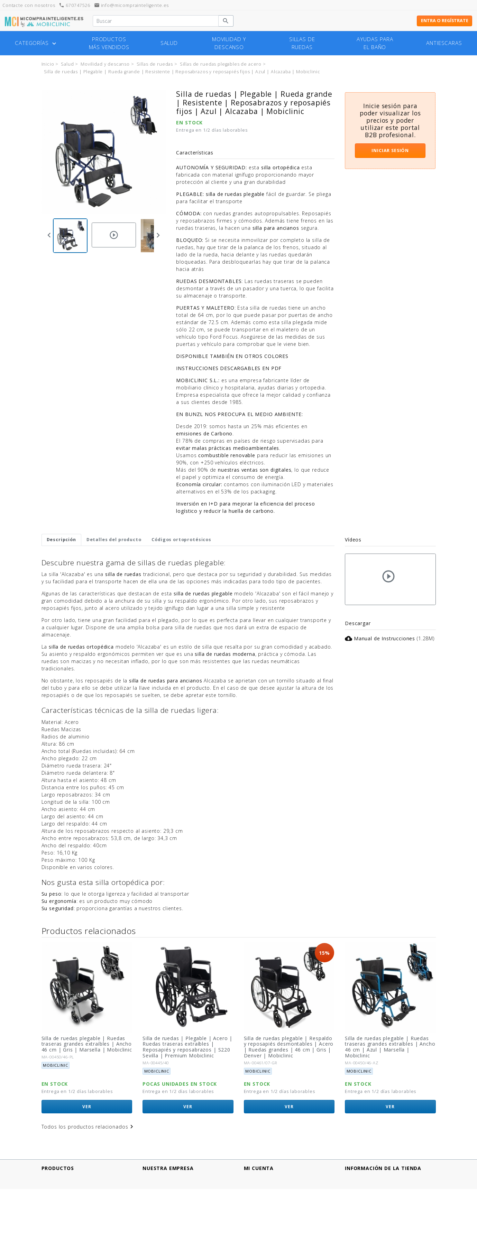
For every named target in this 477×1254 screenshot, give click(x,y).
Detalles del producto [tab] (113, 540)
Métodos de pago (165, 1185)
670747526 (74, 5)
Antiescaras (444, 43)
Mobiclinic (55, 1071)
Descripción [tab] (61, 540)
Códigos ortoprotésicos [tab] (181, 540)
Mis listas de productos (273, 1207)
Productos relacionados (89, 930)
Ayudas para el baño (375, 43)
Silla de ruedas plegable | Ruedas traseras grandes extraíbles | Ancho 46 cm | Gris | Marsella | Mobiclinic (188, 1044)
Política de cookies (166, 1199)
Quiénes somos (162, 1214)
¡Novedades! (57, 1185)
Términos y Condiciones (172, 1207)
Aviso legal (155, 1178)
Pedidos (254, 1185)
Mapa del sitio (160, 1236)
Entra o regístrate (444, 20)
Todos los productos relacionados (89, 1126)
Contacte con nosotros (172, 1228)
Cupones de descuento (273, 1199)
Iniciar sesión (390, 150)
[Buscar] (156, 21)
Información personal (270, 1178)
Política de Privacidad (169, 1192)
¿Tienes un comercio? (169, 1221)
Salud (169, 43)
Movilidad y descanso (229, 43)
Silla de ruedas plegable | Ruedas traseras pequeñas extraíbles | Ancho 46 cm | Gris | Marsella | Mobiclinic (84, 1047)
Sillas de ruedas (302, 43)
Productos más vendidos (109, 43)
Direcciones (258, 1192)
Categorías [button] (36, 43)
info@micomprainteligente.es (131, 5)
